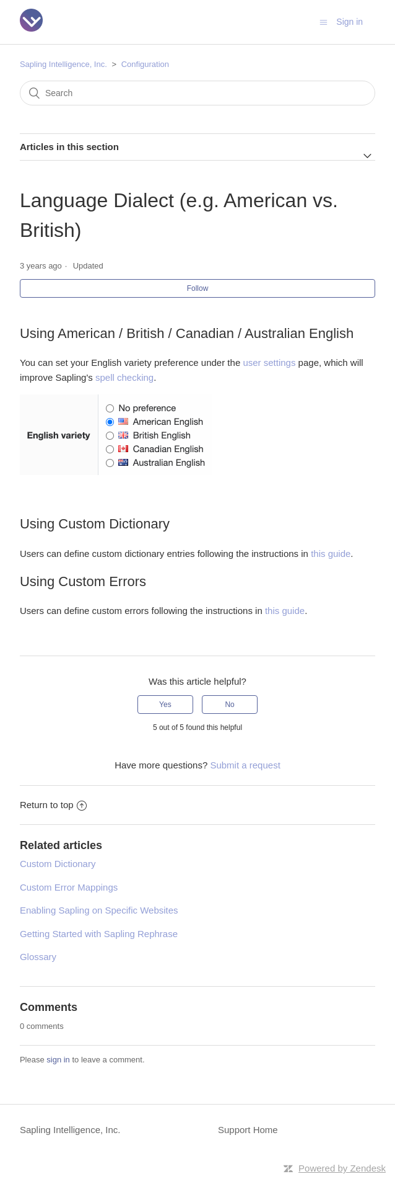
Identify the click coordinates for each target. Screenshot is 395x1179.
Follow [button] (198, 288)
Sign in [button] (349, 22)
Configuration (145, 64)
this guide (330, 553)
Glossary (38, 956)
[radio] (165, 704)
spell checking (124, 377)
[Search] (197, 93)
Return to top (53, 804)
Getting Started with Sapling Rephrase (99, 933)
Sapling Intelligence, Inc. (63, 64)
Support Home (248, 1129)
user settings (269, 362)
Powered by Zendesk (342, 1168)
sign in (58, 1059)
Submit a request (245, 765)
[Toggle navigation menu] (323, 22)
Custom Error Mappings (69, 887)
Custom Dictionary (58, 863)
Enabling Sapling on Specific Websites (99, 910)
